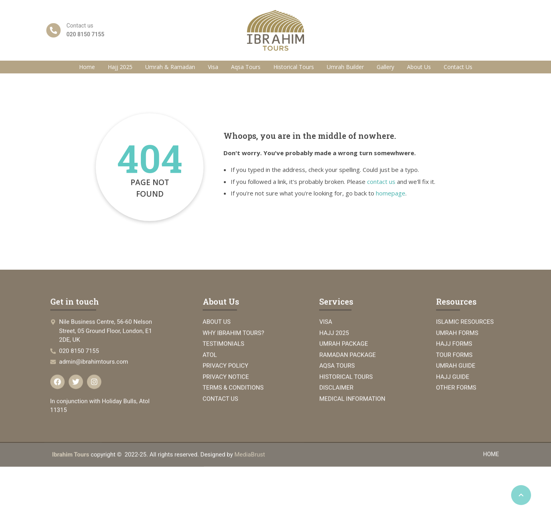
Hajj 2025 (120, 67)
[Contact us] (53, 30)
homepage (390, 193)
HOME (491, 460)
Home (87, 67)
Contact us (80, 25)
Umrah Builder (345, 67)
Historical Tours (293, 67)
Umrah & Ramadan (170, 67)
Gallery (385, 67)
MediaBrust (250, 460)
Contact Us (458, 67)
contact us (381, 182)
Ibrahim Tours (70, 460)
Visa (213, 67)
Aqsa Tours (246, 67)
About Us (419, 67)
